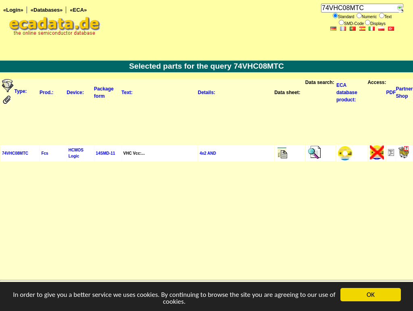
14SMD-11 (105, 153)
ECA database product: (346, 92)
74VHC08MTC (15, 153)
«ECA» (78, 10)
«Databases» (47, 10)
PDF (391, 92)
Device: (75, 92)
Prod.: (47, 92)
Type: (21, 91)
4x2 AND (208, 153)
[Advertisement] (206, 124)
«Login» (13, 10)
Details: (206, 92)
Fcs (44, 153)
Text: (127, 92)
